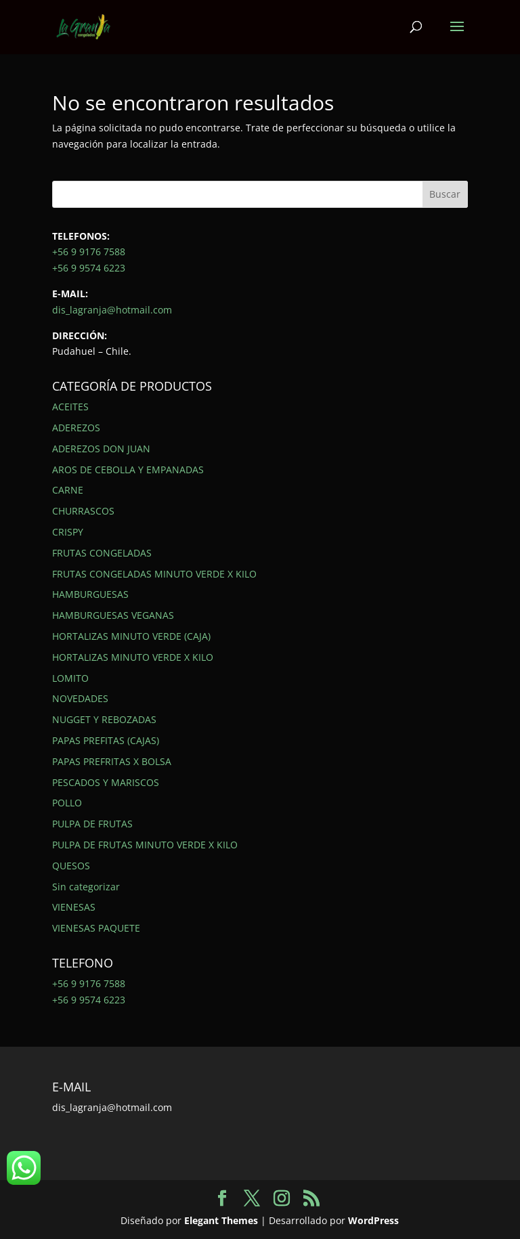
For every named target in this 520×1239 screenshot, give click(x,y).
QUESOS (71, 865)
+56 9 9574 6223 (88, 267)
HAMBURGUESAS (90, 594)
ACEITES (70, 406)
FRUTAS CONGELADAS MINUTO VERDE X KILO (154, 573)
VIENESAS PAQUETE (96, 927)
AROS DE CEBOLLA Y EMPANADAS (128, 469)
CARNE (67, 489)
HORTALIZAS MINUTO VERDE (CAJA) (131, 636)
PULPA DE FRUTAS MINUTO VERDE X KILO (145, 844)
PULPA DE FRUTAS (92, 823)
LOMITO (70, 678)
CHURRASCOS (83, 510)
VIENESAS (73, 906)
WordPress (373, 1220)
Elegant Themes (221, 1220)
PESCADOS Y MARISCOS (105, 782)
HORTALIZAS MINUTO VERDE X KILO (132, 657)
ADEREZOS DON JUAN (101, 448)
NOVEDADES (80, 698)
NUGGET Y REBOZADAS (104, 719)
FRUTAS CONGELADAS (102, 552)
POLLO (67, 802)
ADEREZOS (76, 427)
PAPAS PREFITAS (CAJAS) (105, 740)
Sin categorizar (86, 886)
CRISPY (67, 531)
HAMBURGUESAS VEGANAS (113, 615)
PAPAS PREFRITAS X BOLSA (111, 761)
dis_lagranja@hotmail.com (112, 309)
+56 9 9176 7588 (88, 251)
